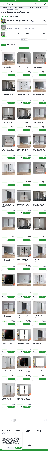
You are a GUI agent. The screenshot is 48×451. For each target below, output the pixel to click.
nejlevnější (3, 44)
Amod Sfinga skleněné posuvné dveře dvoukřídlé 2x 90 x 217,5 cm (23, 260)
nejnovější (13, 44)
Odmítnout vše (11, 447)
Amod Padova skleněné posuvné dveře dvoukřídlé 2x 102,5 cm (23, 150)
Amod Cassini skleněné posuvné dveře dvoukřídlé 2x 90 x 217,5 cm (23, 232)
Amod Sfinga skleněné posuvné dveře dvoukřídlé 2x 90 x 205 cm (8, 150)
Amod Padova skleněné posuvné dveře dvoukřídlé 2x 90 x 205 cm (39, 95)
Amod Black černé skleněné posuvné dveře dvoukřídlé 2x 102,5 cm (23, 371)
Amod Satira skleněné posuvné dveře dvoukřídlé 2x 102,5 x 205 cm (39, 150)
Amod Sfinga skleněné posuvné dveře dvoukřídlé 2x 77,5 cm (38, 67)
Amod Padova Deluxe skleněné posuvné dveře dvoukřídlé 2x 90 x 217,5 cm (39, 344)
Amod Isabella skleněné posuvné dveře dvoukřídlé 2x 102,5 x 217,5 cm (23, 289)
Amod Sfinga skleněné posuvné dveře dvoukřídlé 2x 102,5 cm (38, 177)
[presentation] (12, 420)
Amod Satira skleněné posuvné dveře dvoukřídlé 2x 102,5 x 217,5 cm (8, 316)
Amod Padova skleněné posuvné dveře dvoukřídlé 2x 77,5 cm (8, 67)
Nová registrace (42, 0)
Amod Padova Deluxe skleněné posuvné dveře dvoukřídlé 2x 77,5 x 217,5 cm (23, 316)
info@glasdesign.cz (29, 440)
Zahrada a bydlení (29, 7)
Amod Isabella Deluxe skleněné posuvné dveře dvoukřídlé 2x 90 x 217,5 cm (8, 399)
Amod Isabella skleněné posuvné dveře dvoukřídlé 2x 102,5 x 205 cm (23, 177)
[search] (35, 4)
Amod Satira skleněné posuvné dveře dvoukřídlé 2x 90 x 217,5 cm (39, 232)
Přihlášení (37, 0)
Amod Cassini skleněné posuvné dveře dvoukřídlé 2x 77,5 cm (23, 95)
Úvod (3, 9)
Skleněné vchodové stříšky (18, 7)
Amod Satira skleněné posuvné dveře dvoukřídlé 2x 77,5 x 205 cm (8, 95)
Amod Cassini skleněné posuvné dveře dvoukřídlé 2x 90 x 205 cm (23, 122)
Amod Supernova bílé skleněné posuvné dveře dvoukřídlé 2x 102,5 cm (23, 399)
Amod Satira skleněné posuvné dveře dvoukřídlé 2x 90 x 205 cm (8, 122)
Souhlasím (18, 447)
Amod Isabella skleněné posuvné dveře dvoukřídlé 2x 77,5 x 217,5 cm (23, 205)
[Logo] (7, 4)
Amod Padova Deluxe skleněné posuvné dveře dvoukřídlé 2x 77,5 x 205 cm (8, 205)
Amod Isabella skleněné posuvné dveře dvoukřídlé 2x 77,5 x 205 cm (23, 67)
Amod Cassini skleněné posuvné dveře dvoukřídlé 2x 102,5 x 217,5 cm (39, 289)
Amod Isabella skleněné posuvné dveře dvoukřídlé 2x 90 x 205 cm (39, 122)
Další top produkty (24, 39)
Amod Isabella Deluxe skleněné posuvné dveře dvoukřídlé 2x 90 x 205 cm (8, 371)
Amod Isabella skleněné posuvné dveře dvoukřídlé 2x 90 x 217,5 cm (8, 232)
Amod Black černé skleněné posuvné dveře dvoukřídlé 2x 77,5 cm (8, 289)
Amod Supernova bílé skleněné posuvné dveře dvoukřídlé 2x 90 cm (39, 371)
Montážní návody (40, 433)
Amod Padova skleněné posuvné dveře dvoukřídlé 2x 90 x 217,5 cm (8, 260)
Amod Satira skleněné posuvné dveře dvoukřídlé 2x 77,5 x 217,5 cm (39, 205)
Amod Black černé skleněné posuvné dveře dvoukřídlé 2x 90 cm (8, 344)
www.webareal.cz (28, 450)
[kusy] (4, 75)
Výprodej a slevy (38, 7)
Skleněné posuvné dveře (7, 7)
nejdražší (8, 44)
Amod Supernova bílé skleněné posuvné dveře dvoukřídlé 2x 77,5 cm (23, 344)
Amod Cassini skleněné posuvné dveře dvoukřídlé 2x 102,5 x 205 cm (8, 177)
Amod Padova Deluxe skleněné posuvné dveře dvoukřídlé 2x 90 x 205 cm (39, 260)
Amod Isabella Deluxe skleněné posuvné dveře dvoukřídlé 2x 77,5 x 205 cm (39, 316)
